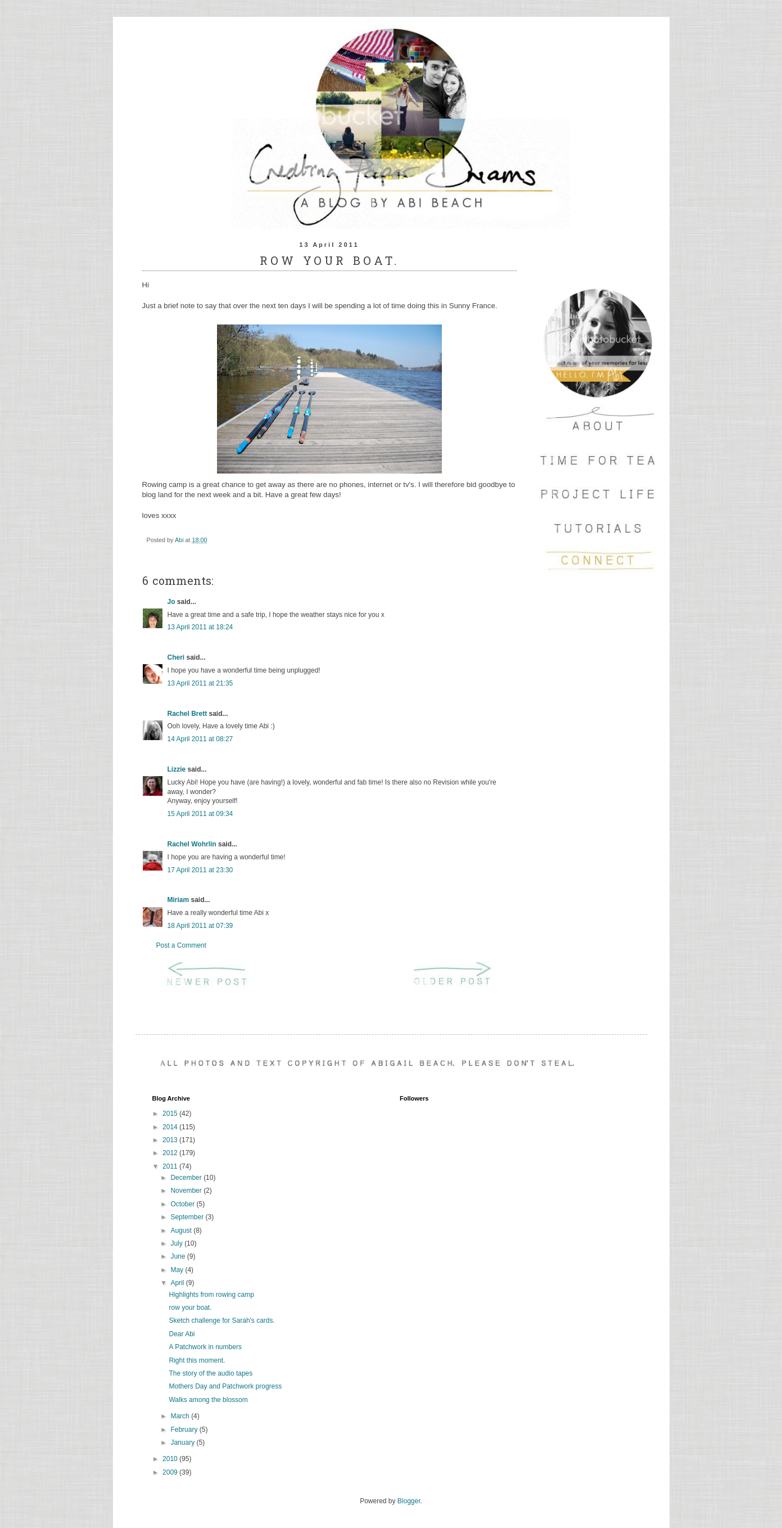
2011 (170, 1166)
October (183, 1204)
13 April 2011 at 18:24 (200, 627)
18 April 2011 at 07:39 (200, 926)
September (187, 1217)
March (180, 1416)
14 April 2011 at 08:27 (200, 739)
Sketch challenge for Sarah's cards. (221, 1320)
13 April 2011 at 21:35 (200, 683)
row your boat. (190, 1307)
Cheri (176, 657)
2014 (170, 1127)
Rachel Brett (187, 714)
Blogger (409, 1501)
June (178, 1256)
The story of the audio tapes (210, 1373)
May (177, 1270)
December (187, 1178)
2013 (170, 1140)
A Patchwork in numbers (205, 1347)
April (178, 1283)
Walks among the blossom (208, 1400)
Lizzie (177, 769)
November (187, 1191)
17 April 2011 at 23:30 (200, 870)
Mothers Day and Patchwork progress (225, 1386)
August (181, 1230)
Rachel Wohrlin (192, 844)
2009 (170, 1472)
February (184, 1430)
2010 (170, 1459)
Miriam (178, 900)
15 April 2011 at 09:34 (200, 814)
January (183, 1442)
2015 (170, 1113)
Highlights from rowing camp (211, 1295)
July (177, 1243)
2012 (170, 1153)
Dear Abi (182, 1334)
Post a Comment (181, 945)
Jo (171, 602)
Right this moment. (197, 1360)
